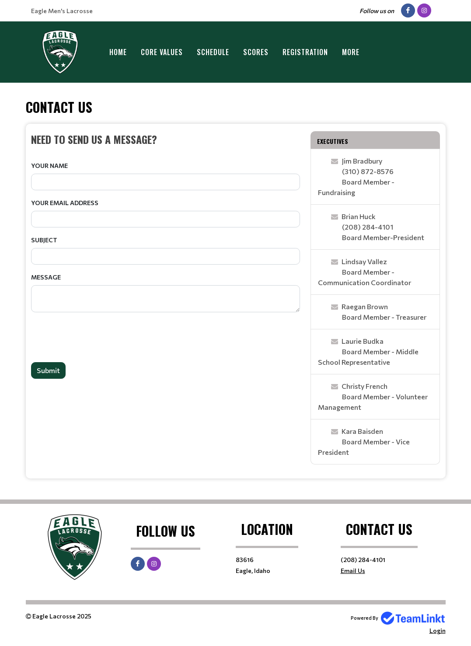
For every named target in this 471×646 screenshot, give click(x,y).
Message (46, 277)
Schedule (213, 52)
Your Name (49, 165)
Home (118, 52)
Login (437, 630)
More (350, 52)
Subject (44, 240)
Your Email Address (64, 202)
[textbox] (165, 139)
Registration (305, 52)
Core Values (162, 52)
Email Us (353, 570)
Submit (48, 370)
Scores (256, 52)
